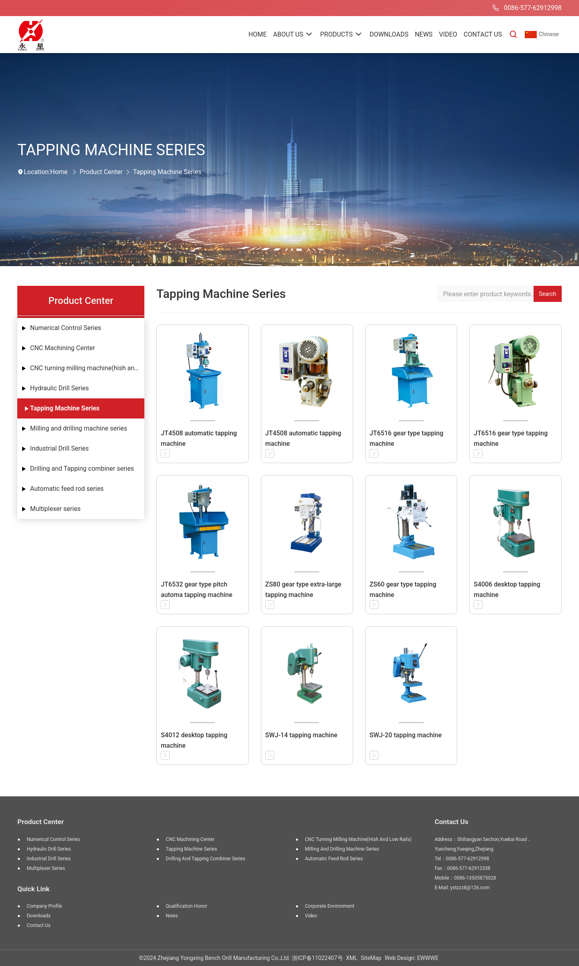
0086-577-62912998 (526, 8)
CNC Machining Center (62, 348)
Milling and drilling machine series (78, 428)
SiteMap (371, 958)
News (172, 916)
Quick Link (33, 889)
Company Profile (44, 906)
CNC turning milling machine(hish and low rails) (87, 368)
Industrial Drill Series (59, 448)
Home (59, 172)
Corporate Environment (329, 906)
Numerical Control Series (65, 328)
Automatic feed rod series (67, 488)
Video (311, 916)
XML (352, 958)
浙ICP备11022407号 (317, 958)
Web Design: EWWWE (412, 958)
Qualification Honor (186, 906)
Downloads (39, 916)
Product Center (101, 172)
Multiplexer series (55, 509)
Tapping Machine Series (167, 172)
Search (547, 294)
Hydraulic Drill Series (59, 388)
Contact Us (38, 925)
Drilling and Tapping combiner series (82, 468)
